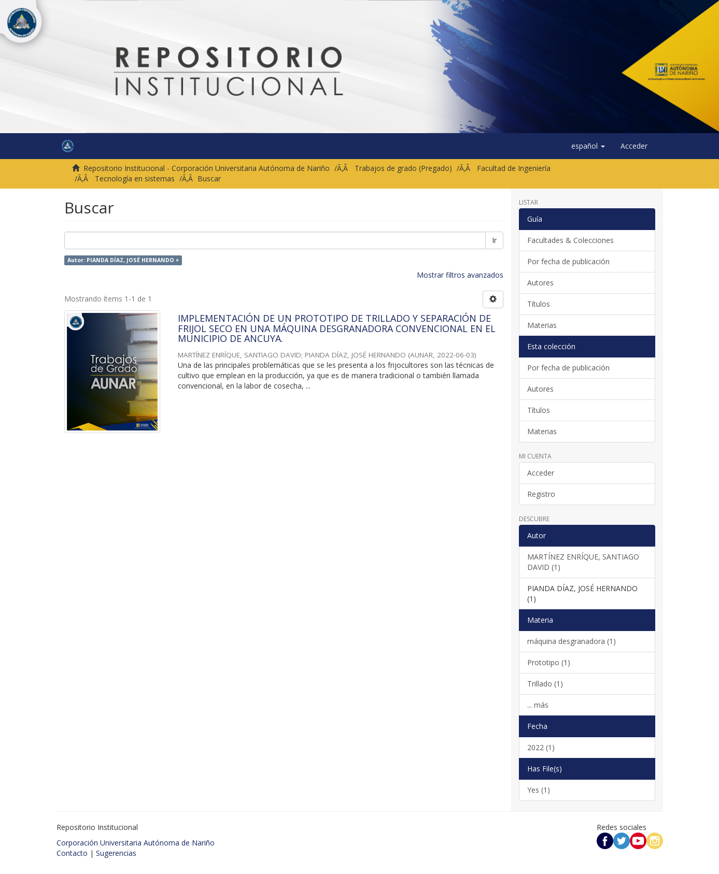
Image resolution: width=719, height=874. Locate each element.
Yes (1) (538, 790)
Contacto (72, 853)
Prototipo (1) (548, 662)
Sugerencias (116, 853)
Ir (494, 240)
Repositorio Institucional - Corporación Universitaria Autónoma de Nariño (206, 168)
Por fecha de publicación (568, 261)
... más (537, 705)
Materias (542, 325)
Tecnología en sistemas (135, 178)
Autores (540, 283)
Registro (541, 494)
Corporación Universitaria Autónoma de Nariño (136, 843)
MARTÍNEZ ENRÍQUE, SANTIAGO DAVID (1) (583, 562)
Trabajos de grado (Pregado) (403, 168)
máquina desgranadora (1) (571, 641)
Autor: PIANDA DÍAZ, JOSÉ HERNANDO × (123, 260)
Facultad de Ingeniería (514, 168)
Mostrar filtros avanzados (460, 275)
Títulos (538, 304)
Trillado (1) (545, 684)
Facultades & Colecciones (570, 240)
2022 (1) (541, 747)
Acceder (540, 473)
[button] (588, 146)
